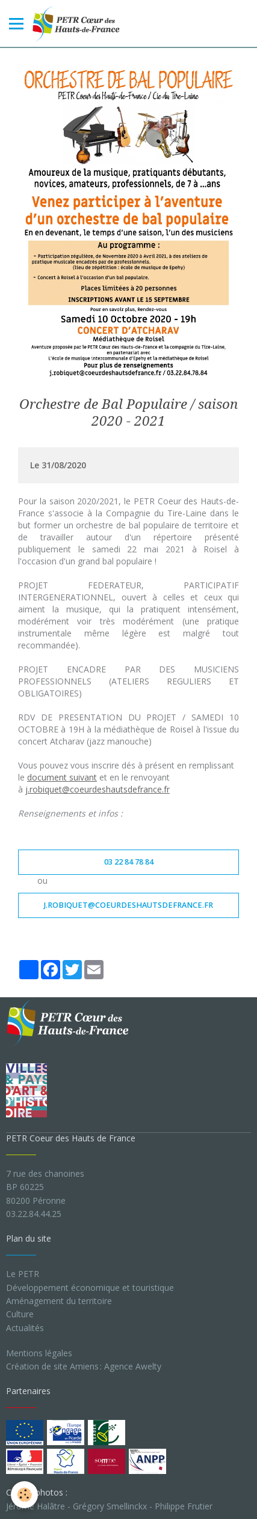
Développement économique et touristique (90, 1287)
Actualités (25, 1327)
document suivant (62, 777)
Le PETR (22, 1273)
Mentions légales (39, 1353)
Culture (20, 1314)
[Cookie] (24, 1494)
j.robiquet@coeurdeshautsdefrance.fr (97, 789)
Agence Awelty (132, 1366)
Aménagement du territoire (59, 1300)
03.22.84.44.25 (33, 1213)
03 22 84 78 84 (128, 862)
